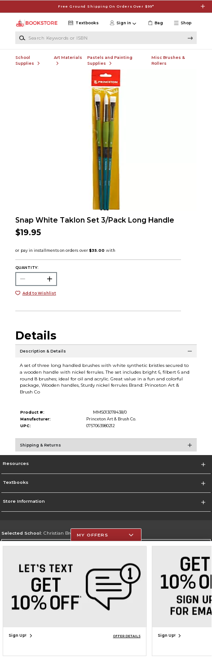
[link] (155, 23)
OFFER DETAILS (127, 636)
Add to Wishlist (39, 293)
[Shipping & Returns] (105, 449)
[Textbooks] (83, 23)
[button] (184, 23)
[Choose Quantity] (36, 279)
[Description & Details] (105, 355)
